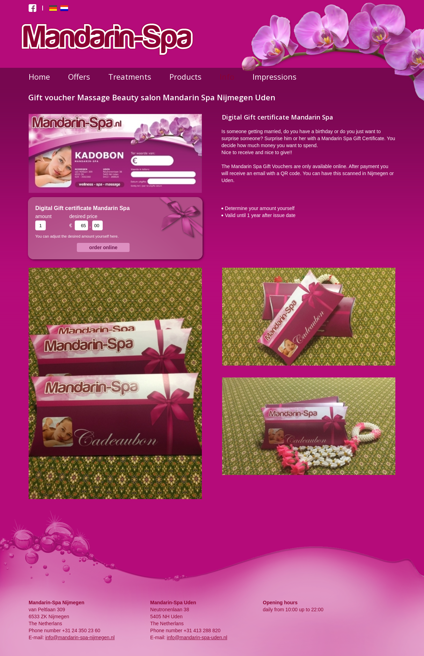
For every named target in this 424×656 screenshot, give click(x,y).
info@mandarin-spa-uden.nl (197, 637)
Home (39, 76)
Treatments (129, 76)
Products (185, 76)
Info (227, 76)
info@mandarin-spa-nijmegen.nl (80, 637)
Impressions (275, 76)
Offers (79, 76)
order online (103, 247)
